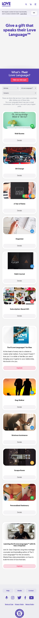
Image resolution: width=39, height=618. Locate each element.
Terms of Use (9, 604)
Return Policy (29, 604)
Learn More (23, 14)
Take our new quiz (19, 80)
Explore (19, 368)
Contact (31, 591)
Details (19, 140)
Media (19, 591)
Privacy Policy (19, 604)
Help (7, 591)
